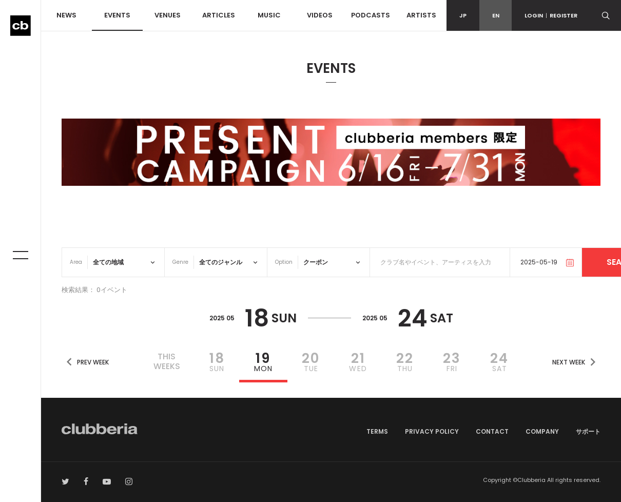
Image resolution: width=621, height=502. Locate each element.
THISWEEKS (166, 361)
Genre (180, 262)
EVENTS (117, 15)
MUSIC (269, 15)
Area (76, 262)
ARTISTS (421, 15)
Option (284, 262)
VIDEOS (320, 15)
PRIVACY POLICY (432, 431)
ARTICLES (218, 15)
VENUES (167, 15)
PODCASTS (370, 15)
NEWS (66, 15)
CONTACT (492, 431)
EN (495, 15)
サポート (588, 431)
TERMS (377, 431)
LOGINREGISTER (551, 15)
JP (463, 15)
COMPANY (542, 431)
